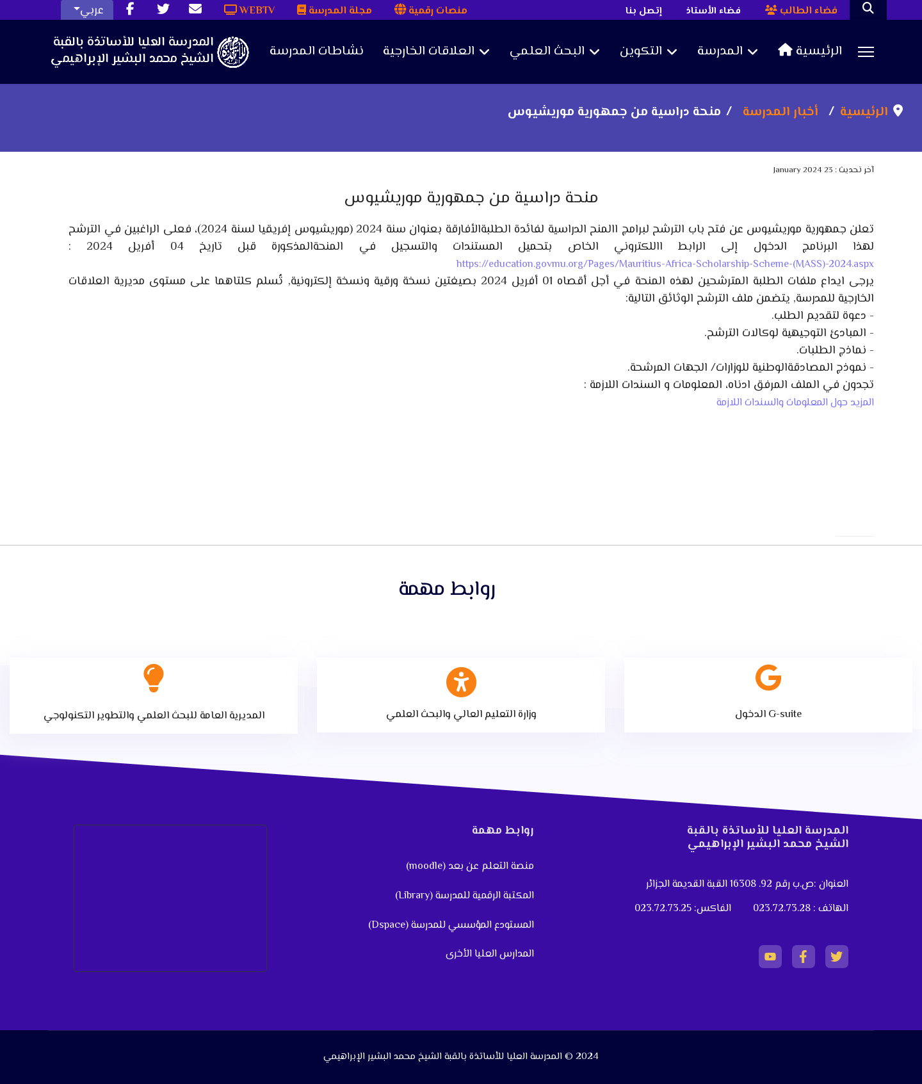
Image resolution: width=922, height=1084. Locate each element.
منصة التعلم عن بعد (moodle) (468, 867)
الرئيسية (810, 51)
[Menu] (866, 51)
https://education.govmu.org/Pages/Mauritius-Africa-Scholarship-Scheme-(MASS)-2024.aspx (665, 265)
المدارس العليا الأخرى (490, 954)
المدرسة (720, 51)
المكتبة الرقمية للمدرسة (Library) (464, 896)
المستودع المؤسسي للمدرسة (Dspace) (451, 926)
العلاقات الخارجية (428, 51)
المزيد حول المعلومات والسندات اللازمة (795, 403)
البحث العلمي (547, 51)
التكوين (641, 51)
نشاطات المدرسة (317, 51)
